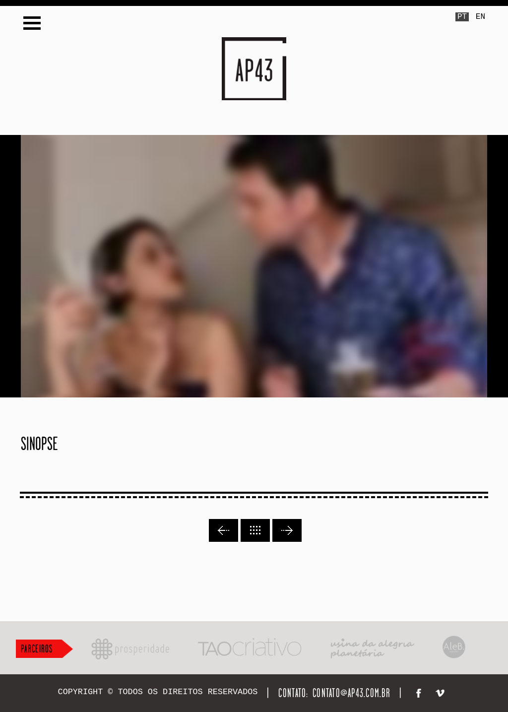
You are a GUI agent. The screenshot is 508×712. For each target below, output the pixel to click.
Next (287, 530)
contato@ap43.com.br (351, 693)
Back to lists (255, 530)
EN (480, 16)
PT (462, 16)
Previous (223, 530)
